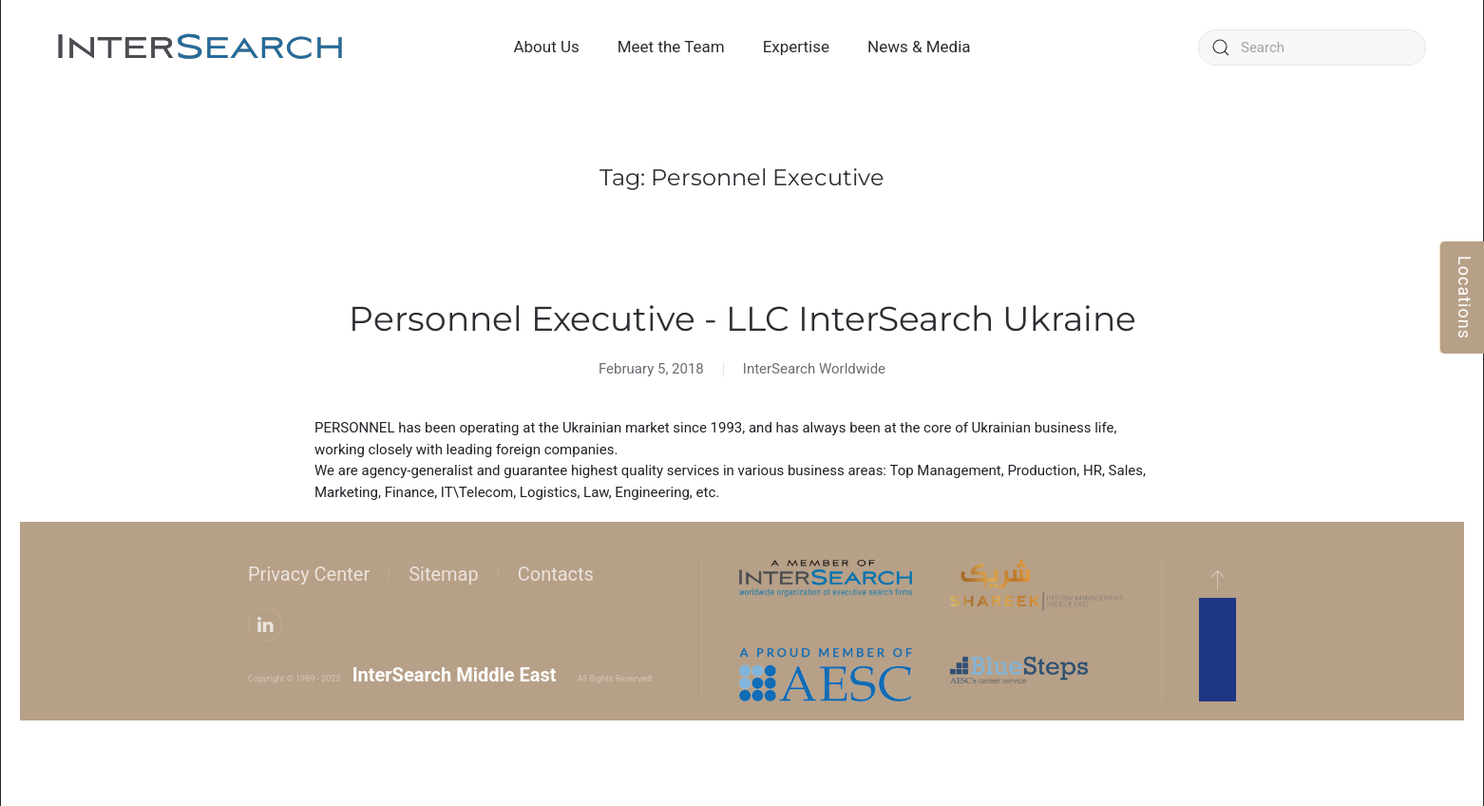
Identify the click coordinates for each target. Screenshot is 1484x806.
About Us (546, 46)
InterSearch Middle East (454, 674)
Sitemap (444, 574)
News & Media (919, 46)
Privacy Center (309, 574)
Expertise (796, 46)
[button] (1217, 579)
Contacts (556, 574)
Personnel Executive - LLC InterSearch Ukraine (742, 318)
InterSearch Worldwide (814, 368)
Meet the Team (671, 46)
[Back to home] (200, 47)
